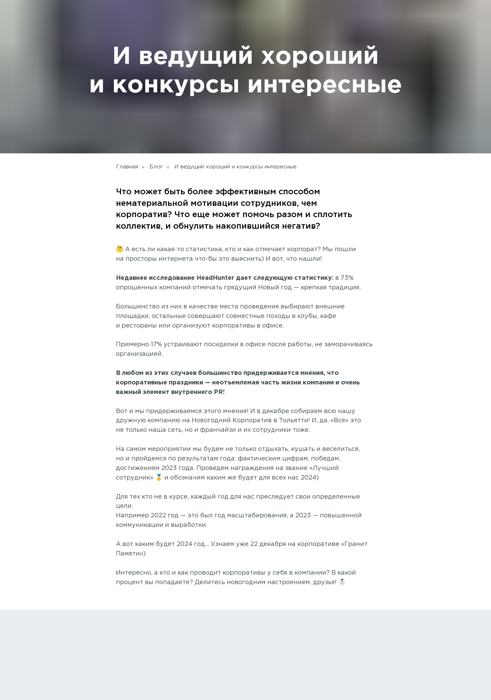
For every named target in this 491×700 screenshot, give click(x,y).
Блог (156, 166)
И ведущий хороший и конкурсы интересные (235, 166)
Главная (127, 166)
